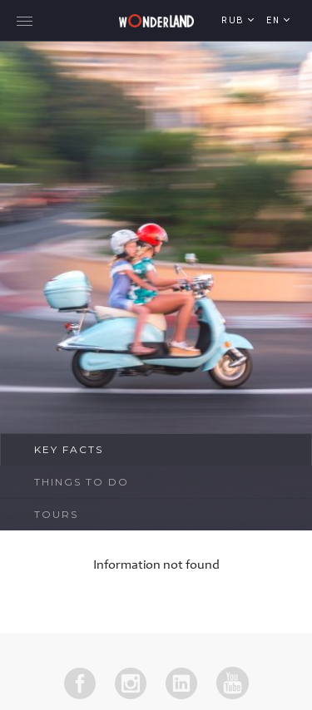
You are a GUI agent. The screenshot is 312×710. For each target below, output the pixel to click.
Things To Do (81, 482)
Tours (56, 514)
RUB (234, 21)
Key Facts (68, 449)
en (275, 21)
